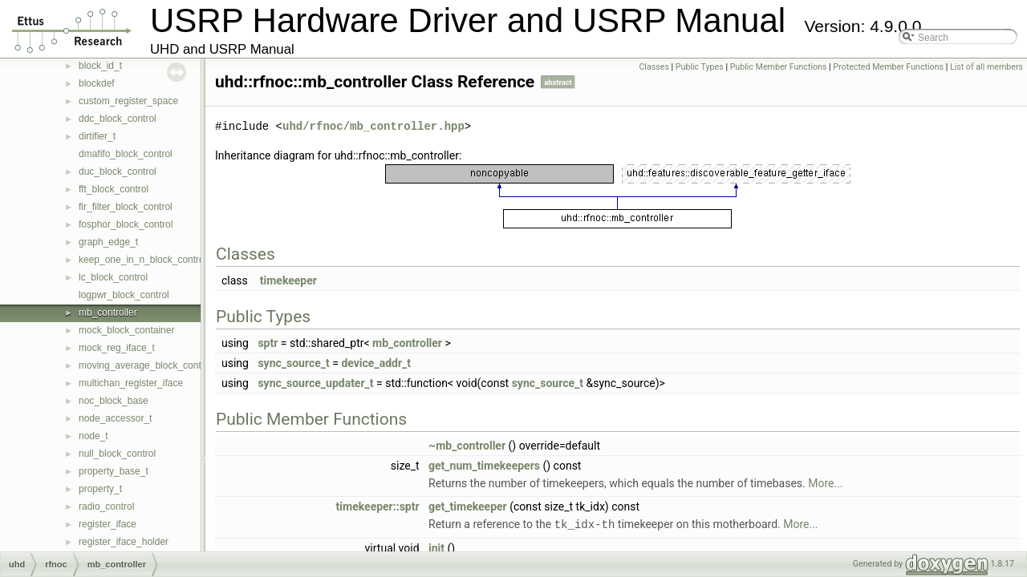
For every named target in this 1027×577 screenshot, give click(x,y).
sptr (268, 343)
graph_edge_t (108, 242)
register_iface (107, 524)
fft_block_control (113, 189)
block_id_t (100, 65)
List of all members (986, 67)
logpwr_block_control (124, 295)
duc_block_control (117, 171)
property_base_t (113, 471)
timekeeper (288, 280)
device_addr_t (376, 363)
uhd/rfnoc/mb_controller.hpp (373, 126)
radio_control (106, 506)
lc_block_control (113, 277)
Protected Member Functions (888, 67)
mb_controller (108, 312)
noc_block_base (113, 400)
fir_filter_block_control (126, 206)
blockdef (97, 83)
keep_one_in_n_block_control (142, 259)
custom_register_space (128, 101)
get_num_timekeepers (484, 465)
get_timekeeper (467, 506)
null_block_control (117, 453)
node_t (93, 436)
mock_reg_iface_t (117, 347)
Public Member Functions (778, 67)
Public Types (700, 67)
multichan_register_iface (131, 383)
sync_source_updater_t (315, 383)
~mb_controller (466, 445)
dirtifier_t (97, 136)
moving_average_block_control (145, 365)
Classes (653, 67)
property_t (100, 488)
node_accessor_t (115, 418)
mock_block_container (126, 330)
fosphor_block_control (126, 224)
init (436, 547)
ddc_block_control (117, 118)
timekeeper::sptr (378, 506)
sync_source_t (293, 363)
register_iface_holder (123, 541)
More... (825, 483)
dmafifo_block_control (126, 153)
